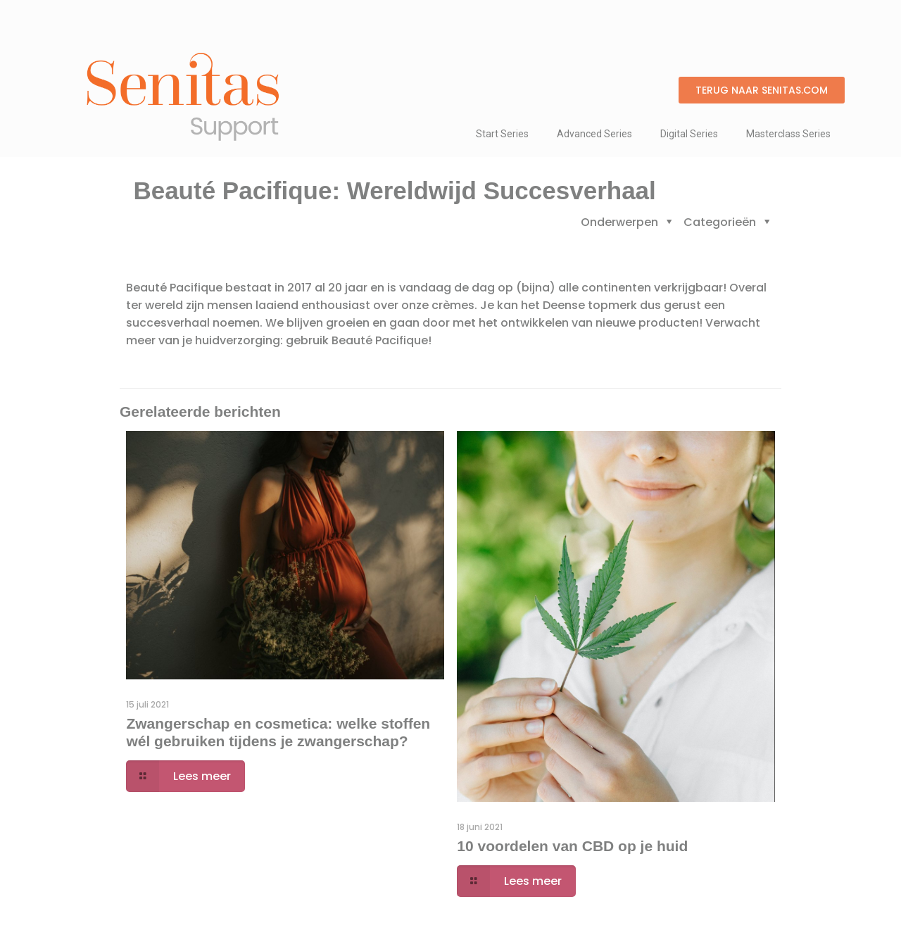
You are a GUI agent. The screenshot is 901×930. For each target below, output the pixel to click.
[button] (762, 90)
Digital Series (689, 133)
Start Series (502, 133)
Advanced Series (594, 133)
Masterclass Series (788, 133)
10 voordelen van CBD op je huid (572, 846)
